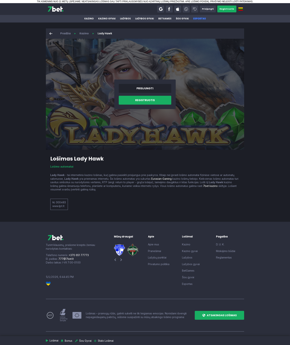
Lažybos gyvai (144, 18)
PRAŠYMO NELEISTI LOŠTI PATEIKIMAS (231, 1)
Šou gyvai (182, 18)
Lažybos (125, 18)
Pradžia (65, 33)
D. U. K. (220, 244)
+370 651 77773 (79, 255)
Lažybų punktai (157, 257)
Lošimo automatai (61, 166)
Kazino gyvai (107, 18)
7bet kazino (210, 185)
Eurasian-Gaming (161, 178)
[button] (158, 9)
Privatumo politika (158, 264)
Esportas (199, 18)
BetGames (164, 18)
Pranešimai (154, 251)
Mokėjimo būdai (225, 251)
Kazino (89, 18)
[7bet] (55, 9)
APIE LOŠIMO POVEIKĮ (197, 1)
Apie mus (153, 244)
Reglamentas (224, 257)
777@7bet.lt (66, 258)
